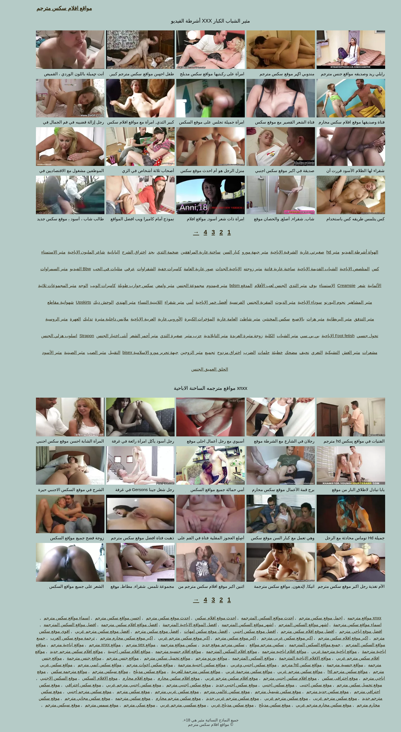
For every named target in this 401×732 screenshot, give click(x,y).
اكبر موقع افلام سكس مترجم (333, 638)
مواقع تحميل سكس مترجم (157, 658)
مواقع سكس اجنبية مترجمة (192, 664)
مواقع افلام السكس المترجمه (221, 651)
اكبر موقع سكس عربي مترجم (277, 638)
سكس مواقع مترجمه (169, 644)
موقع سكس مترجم (123, 691)
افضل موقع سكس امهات (196, 631)
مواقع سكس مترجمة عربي (239, 671)
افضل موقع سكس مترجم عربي (92, 631)
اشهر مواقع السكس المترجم (293, 624)
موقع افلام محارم (127, 678)
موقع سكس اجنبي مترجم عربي (123, 684)
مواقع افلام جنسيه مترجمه (168, 651)
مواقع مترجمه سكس (59, 671)
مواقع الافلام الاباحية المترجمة (295, 658)
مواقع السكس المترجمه (243, 658)
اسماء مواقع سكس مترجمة (347, 624)
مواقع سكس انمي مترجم (90, 664)
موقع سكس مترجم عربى (325, 698)
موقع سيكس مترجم (52, 704)
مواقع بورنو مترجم (201, 658)
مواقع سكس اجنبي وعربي (243, 664)
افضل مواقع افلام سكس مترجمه (119, 624)
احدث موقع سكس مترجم (158, 617)
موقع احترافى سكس (330, 678)
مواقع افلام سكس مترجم (54, 8)
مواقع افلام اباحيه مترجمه (274, 651)
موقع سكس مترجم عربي (276, 698)
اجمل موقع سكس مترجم (310, 617)
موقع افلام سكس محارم (169, 678)
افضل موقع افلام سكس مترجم (297, 631)
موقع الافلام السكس (89, 678)
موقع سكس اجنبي (268, 684)
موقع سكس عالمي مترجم (217, 691)
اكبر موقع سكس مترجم (225, 638)
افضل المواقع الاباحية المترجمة (180, 624)
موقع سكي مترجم (129, 704)
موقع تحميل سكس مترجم (349, 684)
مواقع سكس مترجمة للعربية (186, 671)
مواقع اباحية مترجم (57, 644)
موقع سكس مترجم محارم (168, 698)
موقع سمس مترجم (91, 704)
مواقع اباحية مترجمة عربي (324, 651)
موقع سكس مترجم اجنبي (79, 691)
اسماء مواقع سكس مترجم (57, 617)
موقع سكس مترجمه (122, 698)
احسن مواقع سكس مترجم (108, 617)
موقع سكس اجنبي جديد (226, 684)
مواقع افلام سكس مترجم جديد (66, 651)
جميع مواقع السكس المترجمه (305, 644)
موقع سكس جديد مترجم (317, 691)
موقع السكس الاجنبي (48, 678)
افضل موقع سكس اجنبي (244, 631)
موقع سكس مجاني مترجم (77, 698)
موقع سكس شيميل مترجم (268, 691)
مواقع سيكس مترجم (100, 671)
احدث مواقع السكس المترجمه (257, 617)
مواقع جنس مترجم (112, 658)
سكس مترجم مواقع (256, 644)
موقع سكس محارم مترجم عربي (314, 704)
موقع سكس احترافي (73, 684)
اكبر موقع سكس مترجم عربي (174, 638)
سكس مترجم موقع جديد (213, 644)
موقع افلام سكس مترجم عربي (221, 678)
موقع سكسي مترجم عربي (173, 704)
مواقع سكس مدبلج (139, 671)
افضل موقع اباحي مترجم (350, 631)
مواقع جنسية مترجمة (335, 664)
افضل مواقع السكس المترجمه (60, 624)
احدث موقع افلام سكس (205, 617)
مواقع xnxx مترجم (95, 644)
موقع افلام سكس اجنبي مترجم (280, 678)
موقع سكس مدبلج (264, 704)
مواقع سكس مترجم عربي (289, 671)
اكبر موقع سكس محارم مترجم (116, 638)
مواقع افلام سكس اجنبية (119, 651)
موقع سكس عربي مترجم (167, 691)
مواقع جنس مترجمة (74, 658)
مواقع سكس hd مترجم (292, 664)
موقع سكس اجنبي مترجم (178, 684)
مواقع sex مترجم (131, 644)
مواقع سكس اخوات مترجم (139, 664)
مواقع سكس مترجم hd (337, 671)
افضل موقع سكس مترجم (147, 631)
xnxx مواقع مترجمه (354, 617)
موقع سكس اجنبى (306, 684)
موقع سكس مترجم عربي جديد (222, 698)
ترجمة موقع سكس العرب (62, 638)
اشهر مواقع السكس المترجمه (237, 624)
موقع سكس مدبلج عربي (222, 704)
